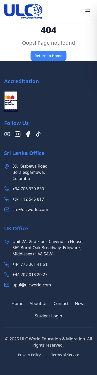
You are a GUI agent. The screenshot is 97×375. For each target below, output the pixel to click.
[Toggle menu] (88, 11)
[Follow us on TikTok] (38, 134)
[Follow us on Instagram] (17, 134)
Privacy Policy (29, 354)
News (80, 303)
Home (18, 303)
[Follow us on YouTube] (7, 134)
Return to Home (48, 55)
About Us (38, 303)
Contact (61, 303)
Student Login (48, 316)
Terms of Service (65, 354)
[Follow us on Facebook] (28, 134)
